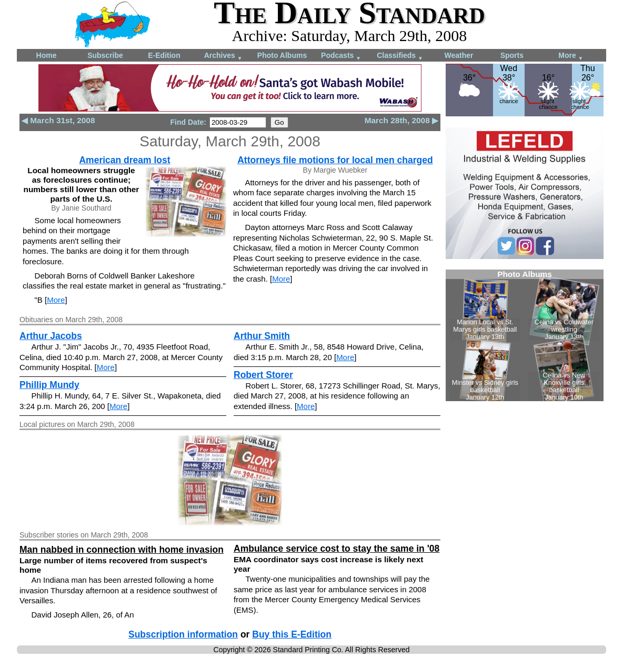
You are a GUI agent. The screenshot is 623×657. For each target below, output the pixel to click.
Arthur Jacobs (50, 336)
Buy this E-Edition (291, 634)
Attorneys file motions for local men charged (335, 160)
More (570, 56)
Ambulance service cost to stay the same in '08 (336, 548)
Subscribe (105, 55)
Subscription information (183, 634)
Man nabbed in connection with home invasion (121, 549)
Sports (512, 55)
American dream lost (124, 160)
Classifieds (400, 56)
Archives (223, 56)
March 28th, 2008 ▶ (401, 120)
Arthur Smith (262, 336)
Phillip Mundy (49, 385)
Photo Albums (282, 55)
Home (46, 55)
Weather (459, 55)
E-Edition (164, 55)
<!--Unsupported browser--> (525, 335)
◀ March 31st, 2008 (58, 120)
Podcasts (341, 56)
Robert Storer (263, 375)
